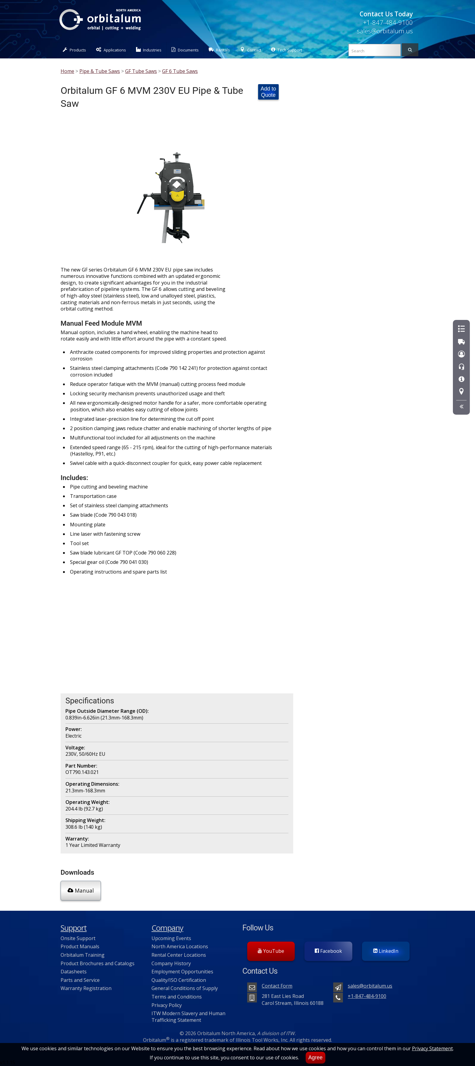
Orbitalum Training (83, 954)
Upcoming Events (171, 937)
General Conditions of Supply (184, 988)
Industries (149, 50)
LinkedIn (385, 950)
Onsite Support (78, 937)
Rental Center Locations (178, 954)
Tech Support (286, 50)
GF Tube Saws (141, 71)
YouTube (271, 950)
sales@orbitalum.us (385, 31)
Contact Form (277, 985)
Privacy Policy (166, 1004)
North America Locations (179, 946)
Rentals (219, 50)
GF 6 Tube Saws (180, 71)
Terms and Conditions (176, 996)
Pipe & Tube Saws (99, 71)
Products (74, 50)
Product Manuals (80, 946)
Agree (315, 1057)
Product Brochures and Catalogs (98, 962)
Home (67, 71)
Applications (111, 50)
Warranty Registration (86, 988)
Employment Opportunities (182, 971)
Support (74, 927)
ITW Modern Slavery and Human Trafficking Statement (188, 1016)
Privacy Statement (432, 1048)
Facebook (328, 950)
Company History (171, 962)
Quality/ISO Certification (178, 979)
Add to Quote (268, 92)
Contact (250, 50)
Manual (81, 890)
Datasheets (74, 971)
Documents (185, 50)
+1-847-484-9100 (388, 22)
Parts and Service (80, 979)
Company (167, 927)
